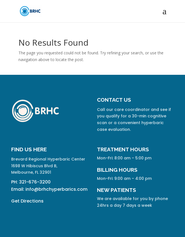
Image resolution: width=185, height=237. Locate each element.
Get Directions (27, 201)
